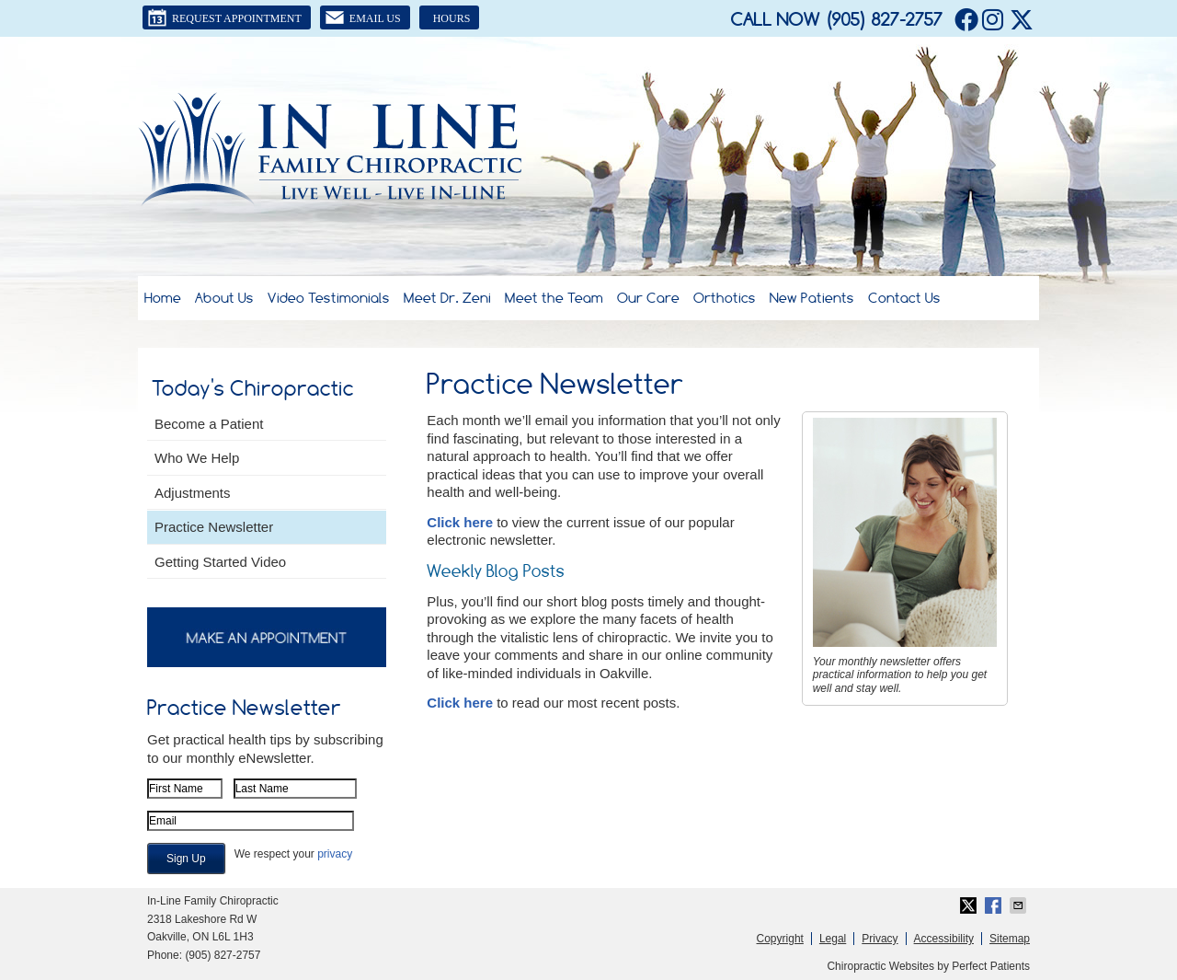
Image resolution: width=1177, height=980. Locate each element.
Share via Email (1020, 905)
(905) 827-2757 (884, 19)
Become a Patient (208, 424)
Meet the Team (554, 297)
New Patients (812, 297)
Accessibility (944, 938)
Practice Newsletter (213, 527)
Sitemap (1009, 938)
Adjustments (192, 493)
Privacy (879, 938)
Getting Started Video (220, 562)
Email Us (363, 17)
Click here (460, 522)
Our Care (648, 297)
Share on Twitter (970, 905)
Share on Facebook (995, 905)
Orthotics (724, 297)
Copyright (780, 938)
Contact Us (904, 297)
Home (162, 297)
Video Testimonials (329, 297)
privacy (334, 853)
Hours (452, 18)
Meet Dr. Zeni (447, 297)
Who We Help (196, 458)
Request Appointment (224, 17)
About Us (224, 297)
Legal (832, 938)
